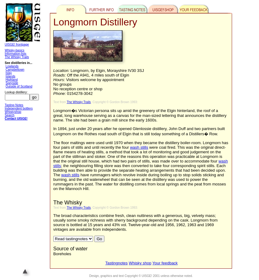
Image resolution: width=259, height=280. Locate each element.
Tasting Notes (14, 105)
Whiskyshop (13, 112)
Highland (11, 79)
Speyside (12, 83)
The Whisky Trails (17, 57)
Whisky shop (140, 263)
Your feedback (165, 263)
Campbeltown (15, 69)
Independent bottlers (19, 108)
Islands (10, 76)
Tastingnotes (116, 263)
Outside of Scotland (19, 86)
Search (10, 115)
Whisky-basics (14, 50)
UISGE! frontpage (17, 44)
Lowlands (12, 66)
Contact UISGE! (16, 118)
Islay (9, 73)
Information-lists (16, 53)
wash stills (139, 147)
